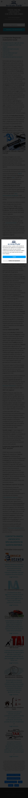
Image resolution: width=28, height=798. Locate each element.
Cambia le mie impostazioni (14, 260)
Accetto (14, 256)
